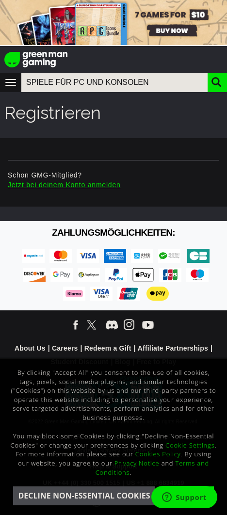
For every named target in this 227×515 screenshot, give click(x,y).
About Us (30, 348)
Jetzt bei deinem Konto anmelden (64, 185)
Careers (65, 348)
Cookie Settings (189, 445)
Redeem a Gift (107, 348)
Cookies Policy (158, 454)
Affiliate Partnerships (173, 348)
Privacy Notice (137, 463)
